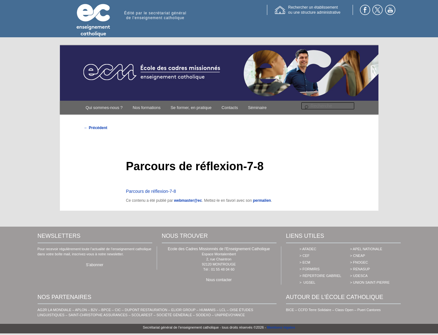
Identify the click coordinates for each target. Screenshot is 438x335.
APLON (81, 310)
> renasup (360, 269)
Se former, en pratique (191, 107)
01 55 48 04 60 (222, 269)
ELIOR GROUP (183, 310)
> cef (304, 256)
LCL (222, 310)
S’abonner (95, 265)
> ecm (304, 262)
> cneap (357, 256)
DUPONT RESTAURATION (146, 310)
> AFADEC (307, 249)
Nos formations (147, 107)
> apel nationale (366, 249)
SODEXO (203, 315)
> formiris (309, 269)
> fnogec (359, 262)
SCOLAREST (142, 315)
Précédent (95, 128)
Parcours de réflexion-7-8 (151, 191)
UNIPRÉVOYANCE (230, 315)
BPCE (106, 310)
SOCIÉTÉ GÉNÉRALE (174, 315)
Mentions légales (281, 327)
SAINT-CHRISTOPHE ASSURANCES (98, 315)
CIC (118, 310)
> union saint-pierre (370, 282)
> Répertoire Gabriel (320, 276)
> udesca (359, 276)
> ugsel (307, 282)
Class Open (344, 310)
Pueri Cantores (369, 310)
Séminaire (257, 107)
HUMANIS (207, 310)
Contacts (230, 107)
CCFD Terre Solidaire (314, 310)
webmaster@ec (188, 200)
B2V (94, 310)
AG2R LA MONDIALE (54, 310)
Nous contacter (219, 280)
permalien (262, 200)
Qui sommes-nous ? (104, 107)
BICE (290, 310)
